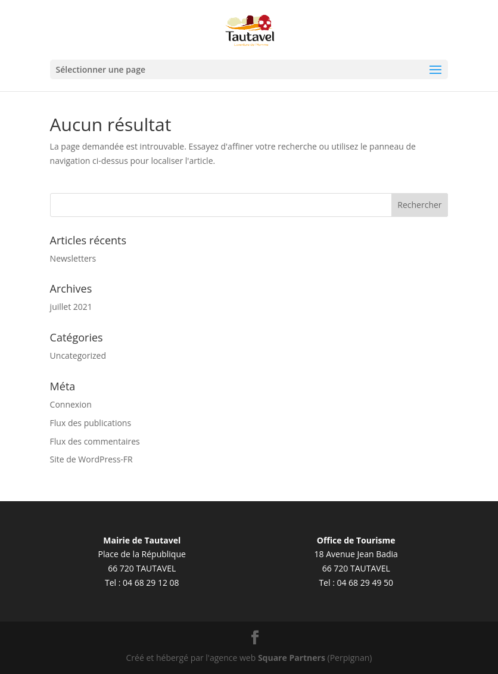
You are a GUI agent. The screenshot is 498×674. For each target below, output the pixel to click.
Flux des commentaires (95, 441)
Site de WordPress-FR (91, 459)
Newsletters (73, 258)
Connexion (71, 404)
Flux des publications (91, 422)
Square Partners (291, 657)
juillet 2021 (71, 306)
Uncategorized (78, 355)
